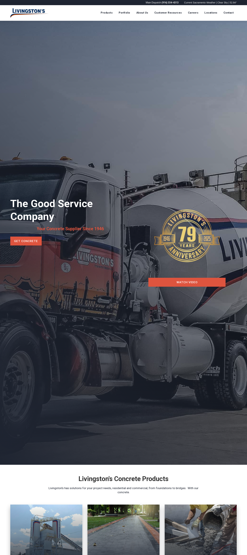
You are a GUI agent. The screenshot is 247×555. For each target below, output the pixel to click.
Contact (229, 12)
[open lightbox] (187, 242)
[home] (29, 13)
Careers (193, 12)
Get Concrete (26, 241)
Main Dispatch (162, 2)
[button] (107, 13)
